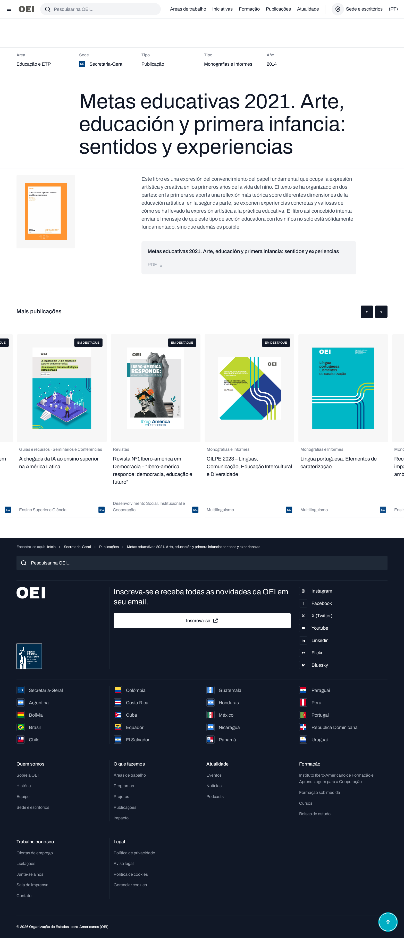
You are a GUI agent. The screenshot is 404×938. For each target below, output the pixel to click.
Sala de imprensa (32, 885)
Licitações (25, 863)
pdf (155, 264)
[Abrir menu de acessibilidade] (388, 922)
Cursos (305, 803)
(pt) (393, 9)
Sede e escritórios (32, 807)
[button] (367, 312)
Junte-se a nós (29, 874)
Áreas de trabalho (188, 9)
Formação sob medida (319, 792)
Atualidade (308, 9)
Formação (249, 9)
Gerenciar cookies (130, 885)
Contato (23, 895)
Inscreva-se (202, 621)
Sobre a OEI (27, 775)
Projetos (121, 796)
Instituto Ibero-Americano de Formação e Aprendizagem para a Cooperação (336, 778)
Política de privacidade (134, 853)
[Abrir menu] (9, 9)
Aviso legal (124, 863)
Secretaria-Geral (77, 547)
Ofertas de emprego (34, 853)
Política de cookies (131, 874)
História (23, 786)
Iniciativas (222, 9)
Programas (124, 786)
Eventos (214, 775)
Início (51, 547)
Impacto (121, 818)
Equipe (23, 796)
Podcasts (215, 796)
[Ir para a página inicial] (26, 9)
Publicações (278, 9)
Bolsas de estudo (315, 814)
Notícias (214, 786)
